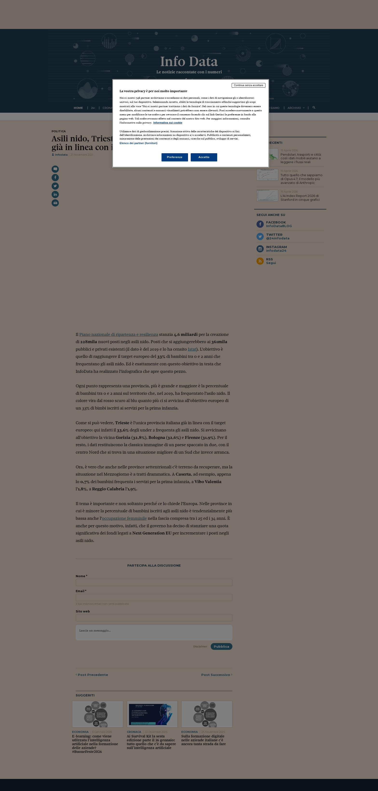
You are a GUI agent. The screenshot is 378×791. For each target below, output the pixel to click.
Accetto (203, 157)
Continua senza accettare (248, 85)
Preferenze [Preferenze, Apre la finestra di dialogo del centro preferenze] (174, 157)
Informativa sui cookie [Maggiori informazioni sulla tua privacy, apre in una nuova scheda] (167, 122)
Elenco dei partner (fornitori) (138, 143)
